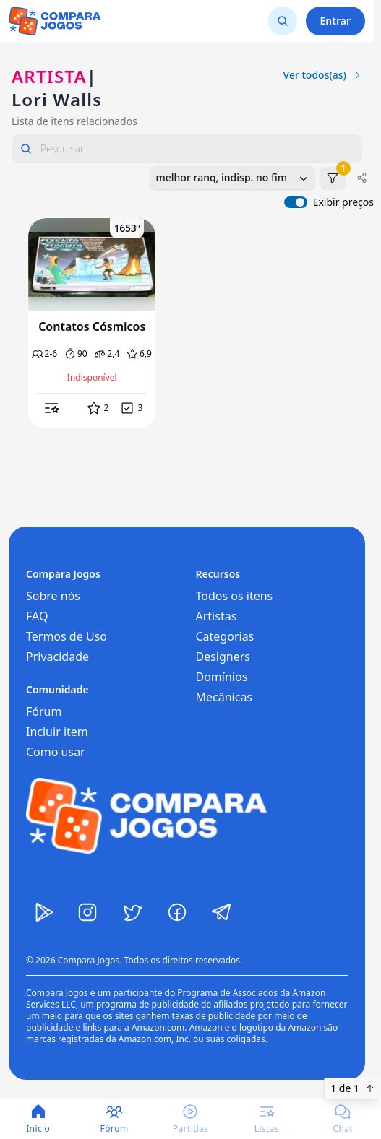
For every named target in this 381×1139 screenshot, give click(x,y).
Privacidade (57, 656)
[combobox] (232, 177)
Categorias (225, 636)
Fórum (43, 711)
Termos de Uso (66, 636)
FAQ (37, 616)
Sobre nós (53, 596)
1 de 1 (352, 1088)
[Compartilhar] (362, 178)
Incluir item (57, 732)
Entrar (335, 20)
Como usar (55, 752)
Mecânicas (224, 697)
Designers (223, 656)
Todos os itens (234, 596)
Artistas (216, 616)
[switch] (295, 202)
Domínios (222, 677)
